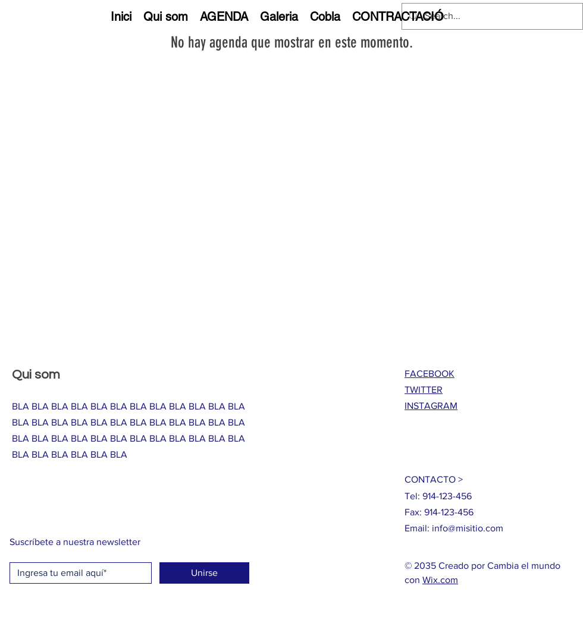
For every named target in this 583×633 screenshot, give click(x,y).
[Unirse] (204, 573)
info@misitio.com (467, 528)
